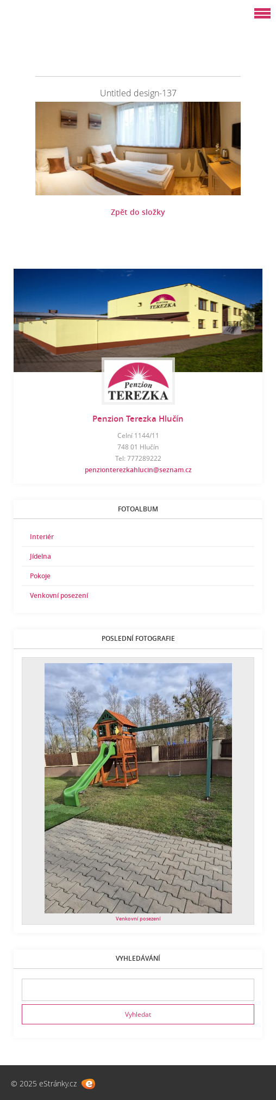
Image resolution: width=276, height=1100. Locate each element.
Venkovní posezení (59, 595)
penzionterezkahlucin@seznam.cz (138, 469)
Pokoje (40, 575)
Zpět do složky (138, 212)
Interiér (42, 536)
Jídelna (40, 556)
